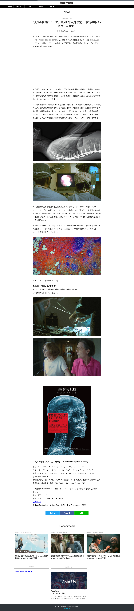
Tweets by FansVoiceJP (23, 572)
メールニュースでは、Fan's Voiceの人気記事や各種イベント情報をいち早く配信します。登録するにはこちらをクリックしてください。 (68, 598)
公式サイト (37, 502)
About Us (67, 608)
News (16, 532)
